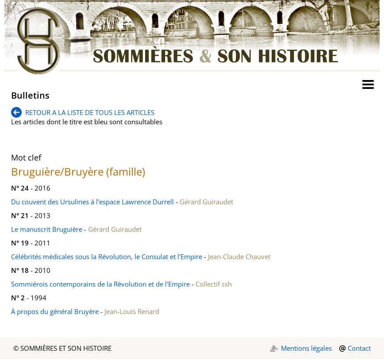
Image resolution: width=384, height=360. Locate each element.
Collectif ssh (214, 284)
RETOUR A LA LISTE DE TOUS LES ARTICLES (82, 112)
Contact (359, 348)
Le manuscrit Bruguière (46, 229)
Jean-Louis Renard (131, 311)
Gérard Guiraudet (206, 201)
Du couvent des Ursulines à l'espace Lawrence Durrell (92, 201)
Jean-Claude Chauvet (239, 256)
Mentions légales (306, 348)
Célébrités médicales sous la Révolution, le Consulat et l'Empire (106, 256)
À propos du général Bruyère (55, 311)
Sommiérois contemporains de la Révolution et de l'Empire (100, 284)
